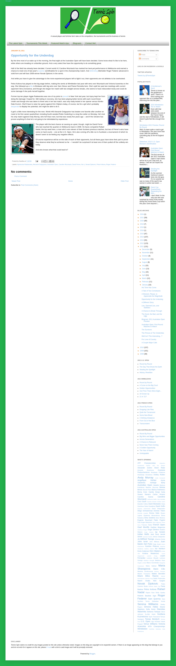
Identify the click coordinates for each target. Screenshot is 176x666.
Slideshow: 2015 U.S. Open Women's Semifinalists (150, 143)
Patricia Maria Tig (154, 586)
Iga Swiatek (160, 532)
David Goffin (160, 506)
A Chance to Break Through (152, 311)
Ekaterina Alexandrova (152, 515)
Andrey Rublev (159, 475)
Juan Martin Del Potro (151, 542)
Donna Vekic (154, 513)
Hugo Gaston (148, 532)
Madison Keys (160, 560)
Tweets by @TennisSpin (146, 76)
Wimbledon (142, 629)
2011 (142, 246)
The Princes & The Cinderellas (153, 333)
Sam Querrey (154, 599)
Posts (142, 55)
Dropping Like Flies (147, 410)
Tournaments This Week (36, 43)
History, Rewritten (146, 372)
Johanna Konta (160, 539)
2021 (142, 218)
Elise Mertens (160, 518)
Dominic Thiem (159, 511)
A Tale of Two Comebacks (151, 291)
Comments (144, 59)
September (146, 259)
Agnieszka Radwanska (24, 164)
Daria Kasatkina (149, 506)
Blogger (92, 654)
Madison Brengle (149, 560)
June (144, 269)
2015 (142, 234)
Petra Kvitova (101, 164)
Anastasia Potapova (158, 472)
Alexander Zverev (145, 468)
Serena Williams (148, 604)
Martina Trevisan (159, 571)
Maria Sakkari (151, 566)
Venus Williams (150, 624)
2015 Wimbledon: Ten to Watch (157, 106)
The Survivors (147, 330)
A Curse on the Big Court (149, 385)
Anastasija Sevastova (145, 475)
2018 (142, 227)
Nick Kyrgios (159, 581)
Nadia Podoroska (159, 578)
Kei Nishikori (160, 549)
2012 (142, 243)
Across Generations (147, 439)
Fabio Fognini (159, 520)
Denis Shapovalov (158, 508)
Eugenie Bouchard (145, 520)
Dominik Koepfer (143, 513)
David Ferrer (76, 164)
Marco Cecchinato (153, 563)
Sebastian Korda (158, 601)
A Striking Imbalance (147, 418)
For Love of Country (149, 339)
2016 (142, 230)
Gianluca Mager (142, 529)
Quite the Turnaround (147, 412)
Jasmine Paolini (147, 537)
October (145, 256)
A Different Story (148, 302)
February (145, 282)
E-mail (48, 647)
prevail (65, 96)
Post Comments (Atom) (29, 185)
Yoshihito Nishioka (155, 629)
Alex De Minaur (158, 465)
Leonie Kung (152, 556)
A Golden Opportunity (147, 448)
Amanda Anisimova (146, 470)
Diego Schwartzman (145, 511)
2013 (142, 240)
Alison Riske (159, 468)
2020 (142, 221)
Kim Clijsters (155, 551)
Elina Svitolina (149, 518)
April (144, 275)
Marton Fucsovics (144, 574)
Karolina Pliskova (152, 546)
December (146, 249)
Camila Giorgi (154, 492)
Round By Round (146, 407)
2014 (142, 237)
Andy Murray (145, 477)
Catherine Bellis (151, 499)
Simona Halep (151, 607)
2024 (142, 214)
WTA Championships (156, 626)
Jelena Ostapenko (159, 537)
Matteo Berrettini (158, 574)
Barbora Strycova (152, 487)
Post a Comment (20, 176)
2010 (142, 347)
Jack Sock (155, 534)
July (143, 265)
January (145, 285)
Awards (156, 485)
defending (94, 71)
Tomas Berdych (152, 619)
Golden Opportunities (147, 388)
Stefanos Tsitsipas (153, 612)
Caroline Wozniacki (65, 164)
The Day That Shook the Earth (151, 367)
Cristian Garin (161, 501)
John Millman (154, 541)
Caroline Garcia (145, 497)
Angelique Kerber (147, 480)
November (146, 253)
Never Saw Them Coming (149, 445)
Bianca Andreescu (158, 490)
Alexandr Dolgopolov (40, 164)
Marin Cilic (159, 569)
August (145, 262)
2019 (142, 224)
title (31, 86)
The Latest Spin (15, 43)
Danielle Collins (143, 504)
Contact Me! (90, 43)
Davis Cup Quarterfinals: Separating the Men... (156, 190)
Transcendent (145, 424)
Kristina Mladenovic (150, 553)
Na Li (83, 164)
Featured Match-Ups (60, 43)
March (144, 278)
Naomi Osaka (144, 581)
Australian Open (52, 164)
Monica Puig (149, 578)
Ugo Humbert (155, 621)
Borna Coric (142, 492)
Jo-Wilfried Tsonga (146, 539)
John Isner (143, 541)
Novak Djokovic (91, 164)
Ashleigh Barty (157, 483)
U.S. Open (145, 621)
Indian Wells (143, 534)
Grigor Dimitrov (153, 530)
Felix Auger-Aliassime (145, 522)
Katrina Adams (149, 548)
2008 (142, 354)
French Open (159, 525)
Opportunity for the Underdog (32, 55)
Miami (140, 576)
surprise (41, 71)
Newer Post (16, 181)
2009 (142, 351)
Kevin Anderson (143, 551)
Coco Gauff (142, 502)
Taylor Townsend (154, 617)
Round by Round (146, 364)
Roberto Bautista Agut (147, 596)
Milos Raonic (152, 576)
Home (70, 181)
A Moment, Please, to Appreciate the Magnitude (152, 295)
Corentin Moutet (151, 501)
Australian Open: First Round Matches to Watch (157, 150)
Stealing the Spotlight (155, 170)
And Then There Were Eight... (150, 391)
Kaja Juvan (157, 544)
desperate (15, 106)
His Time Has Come (149, 288)
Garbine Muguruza (158, 527)
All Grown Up (144, 394)
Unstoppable (144, 453)
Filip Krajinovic (156, 522)
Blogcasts (77, 43)
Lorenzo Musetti (152, 558)
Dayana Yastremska (144, 508)
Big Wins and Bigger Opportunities (152, 436)
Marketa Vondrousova (145, 571)
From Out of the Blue (147, 421)
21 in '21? (143, 397)
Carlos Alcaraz (159, 494)
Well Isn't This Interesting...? (152, 336)
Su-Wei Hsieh (150, 614)
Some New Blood (146, 415)
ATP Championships (147, 463)
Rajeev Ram (150, 592)
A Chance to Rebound (148, 442)
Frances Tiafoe (147, 525)
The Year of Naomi (146, 450)
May (144, 272)
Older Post (125, 181)
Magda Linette (142, 563)
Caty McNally (161, 499)
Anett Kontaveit (160, 478)
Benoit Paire (147, 490)
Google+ (9, 1)
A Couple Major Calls (149, 343)
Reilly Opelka (160, 592)
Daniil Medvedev (154, 504)
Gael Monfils (143, 527)
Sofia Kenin (151, 609)
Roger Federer (111, 164)
